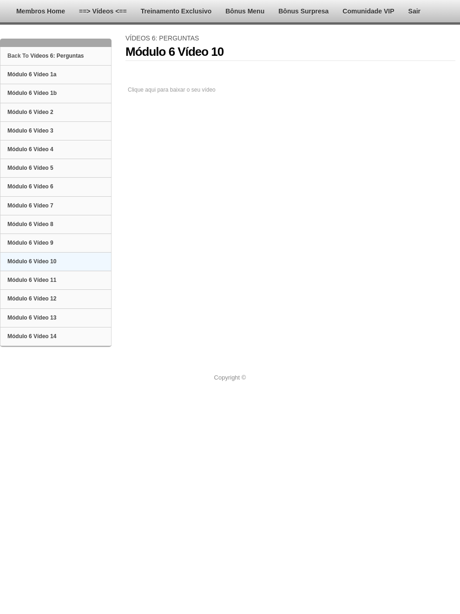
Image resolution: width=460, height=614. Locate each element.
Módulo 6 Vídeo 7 (30, 205)
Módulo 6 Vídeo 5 (30, 168)
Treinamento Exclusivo (176, 11)
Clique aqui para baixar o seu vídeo (172, 90)
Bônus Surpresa (303, 11)
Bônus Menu (244, 11)
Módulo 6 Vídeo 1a (31, 74)
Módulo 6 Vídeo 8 (30, 224)
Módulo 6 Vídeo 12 (31, 298)
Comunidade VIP (368, 11)
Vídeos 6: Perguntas (57, 56)
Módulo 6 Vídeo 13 (31, 317)
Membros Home (40, 11)
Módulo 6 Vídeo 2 (30, 112)
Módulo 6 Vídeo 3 (30, 130)
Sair (414, 11)
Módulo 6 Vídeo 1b (32, 93)
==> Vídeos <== (103, 11)
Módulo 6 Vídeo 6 (30, 186)
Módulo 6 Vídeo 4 (30, 149)
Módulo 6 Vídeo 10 (31, 261)
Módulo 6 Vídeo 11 (31, 280)
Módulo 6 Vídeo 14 (31, 336)
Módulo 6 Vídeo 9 (30, 243)
